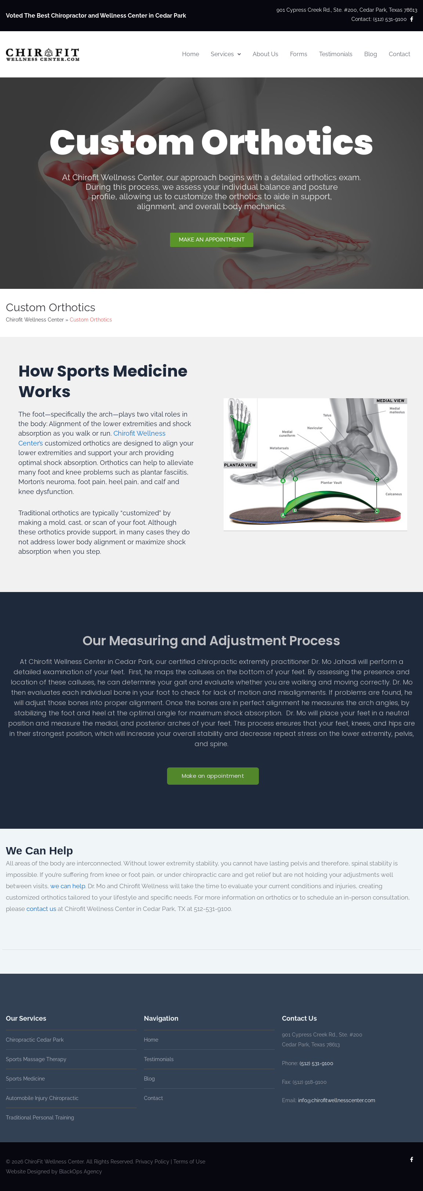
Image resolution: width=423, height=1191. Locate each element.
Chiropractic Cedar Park (35, 1040)
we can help (67, 886)
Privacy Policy (152, 1162)
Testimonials (335, 54)
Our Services (26, 1018)
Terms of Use (189, 1162)
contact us (41, 908)
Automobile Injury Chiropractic (42, 1098)
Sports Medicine (25, 1079)
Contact (399, 54)
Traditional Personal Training (40, 1118)
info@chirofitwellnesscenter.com (336, 1100)
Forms (298, 54)
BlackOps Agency (80, 1171)
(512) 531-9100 (316, 1063)
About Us (265, 54)
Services (226, 54)
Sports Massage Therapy (36, 1059)
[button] (226, 54)
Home (190, 54)
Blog (370, 54)
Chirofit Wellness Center (35, 320)
